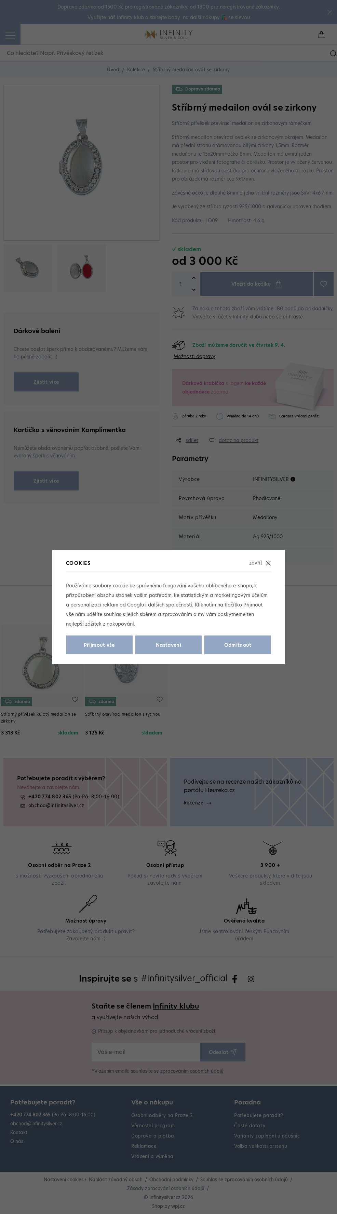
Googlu (135, 604)
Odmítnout (238, 645)
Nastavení (168, 645)
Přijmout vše (99, 645)
